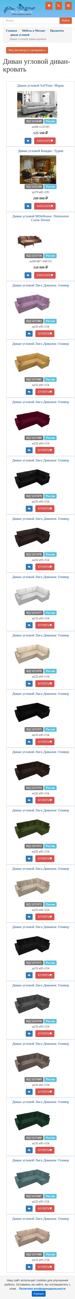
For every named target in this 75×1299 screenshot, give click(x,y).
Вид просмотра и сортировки (27, 50)
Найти (65, 20)
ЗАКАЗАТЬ (45, 140)
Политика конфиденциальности (42, 1288)
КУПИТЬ (45, 333)
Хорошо (38, 1293)
